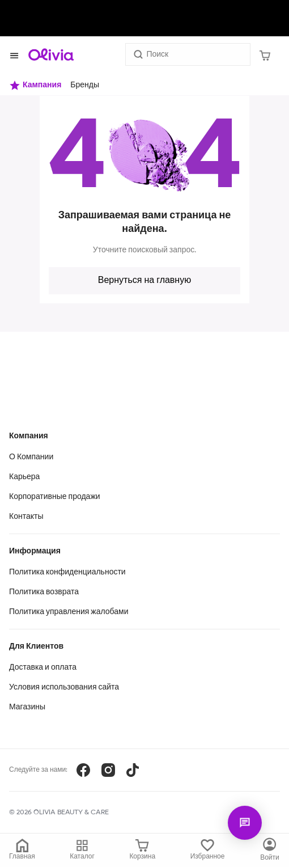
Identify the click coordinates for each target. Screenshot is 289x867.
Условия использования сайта (64, 687)
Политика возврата (44, 592)
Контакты (26, 517)
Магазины (27, 707)
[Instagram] (108, 770)
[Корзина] (265, 54)
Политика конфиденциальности (67, 572)
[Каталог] (269, 850)
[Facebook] (83, 770)
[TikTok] (132, 770)
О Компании (31, 457)
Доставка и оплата (42, 667)
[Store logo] (51, 54)
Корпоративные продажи (54, 497)
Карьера (24, 477)
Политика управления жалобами (69, 612)
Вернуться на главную (144, 280)
